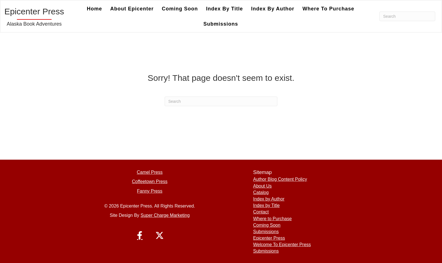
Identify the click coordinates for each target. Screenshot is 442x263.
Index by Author (272, 9)
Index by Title (224, 9)
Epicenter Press (269, 238)
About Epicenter (132, 9)
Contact (261, 211)
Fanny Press (149, 191)
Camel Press (150, 172)
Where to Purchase (328, 9)
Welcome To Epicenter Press (282, 244)
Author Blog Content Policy (280, 179)
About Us (262, 186)
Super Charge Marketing (165, 215)
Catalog (261, 192)
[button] (139, 235)
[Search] (407, 16)
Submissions (220, 24)
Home (94, 9)
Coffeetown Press (149, 181)
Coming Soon (180, 9)
